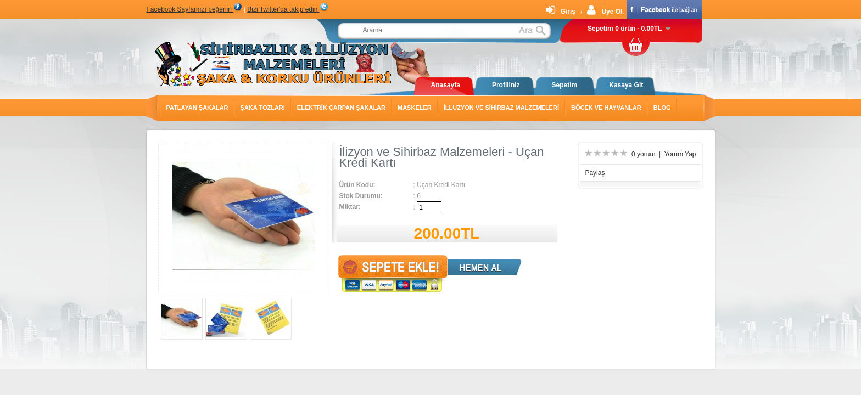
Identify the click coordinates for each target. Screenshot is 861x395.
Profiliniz (506, 85)
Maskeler (415, 107)
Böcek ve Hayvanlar (606, 107)
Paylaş (595, 173)
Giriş (560, 11)
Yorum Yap (680, 154)
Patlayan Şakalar (197, 107)
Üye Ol (604, 11)
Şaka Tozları (263, 107)
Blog (662, 107)
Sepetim (565, 85)
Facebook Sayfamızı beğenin (195, 9)
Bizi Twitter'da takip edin (287, 9)
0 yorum (643, 154)
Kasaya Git (626, 85)
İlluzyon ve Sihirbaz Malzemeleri (501, 107)
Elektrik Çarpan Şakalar (341, 107)
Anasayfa (445, 85)
